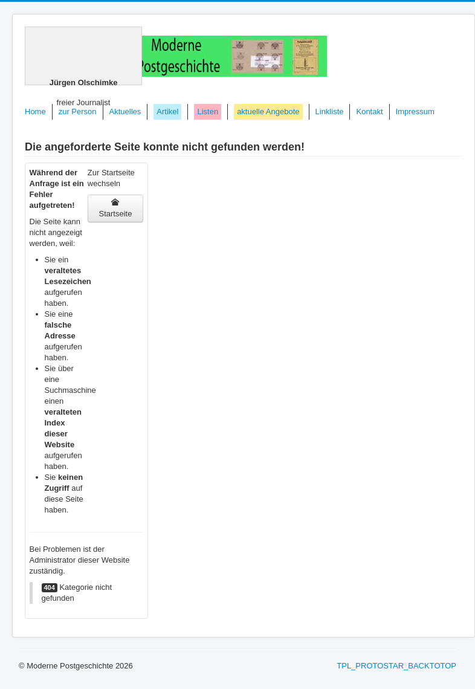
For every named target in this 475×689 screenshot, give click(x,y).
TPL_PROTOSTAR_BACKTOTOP (396, 665)
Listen (207, 111)
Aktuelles (125, 111)
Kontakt (369, 111)
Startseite (115, 208)
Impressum (415, 111)
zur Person (78, 111)
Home (35, 111)
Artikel (167, 111)
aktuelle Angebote (268, 111)
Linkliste (329, 111)
